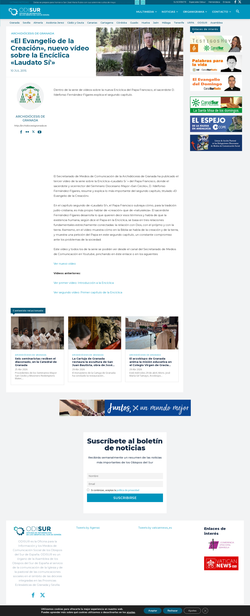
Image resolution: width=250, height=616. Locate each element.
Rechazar (172, 610)
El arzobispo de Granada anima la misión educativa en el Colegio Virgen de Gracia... (150, 362)
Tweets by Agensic (88, 528)
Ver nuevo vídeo (65, 263)
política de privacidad (128, 490)
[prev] (137, 2)
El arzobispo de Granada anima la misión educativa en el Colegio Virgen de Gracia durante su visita (80, 2)
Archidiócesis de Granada (32, 33)
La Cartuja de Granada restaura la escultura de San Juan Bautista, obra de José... (93, 362)
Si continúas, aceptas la (113, 490)
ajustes (127, 612)
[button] (237, 11)
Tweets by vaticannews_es (155, 528)
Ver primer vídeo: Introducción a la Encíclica (84, 282)
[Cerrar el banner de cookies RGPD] (208, 610)
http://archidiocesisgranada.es (30, 125)
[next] (143, 2)
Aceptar (150, 610)
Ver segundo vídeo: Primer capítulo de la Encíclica (88, 292)
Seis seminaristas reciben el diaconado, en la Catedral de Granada (36, 362)
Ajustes (194, 610)
